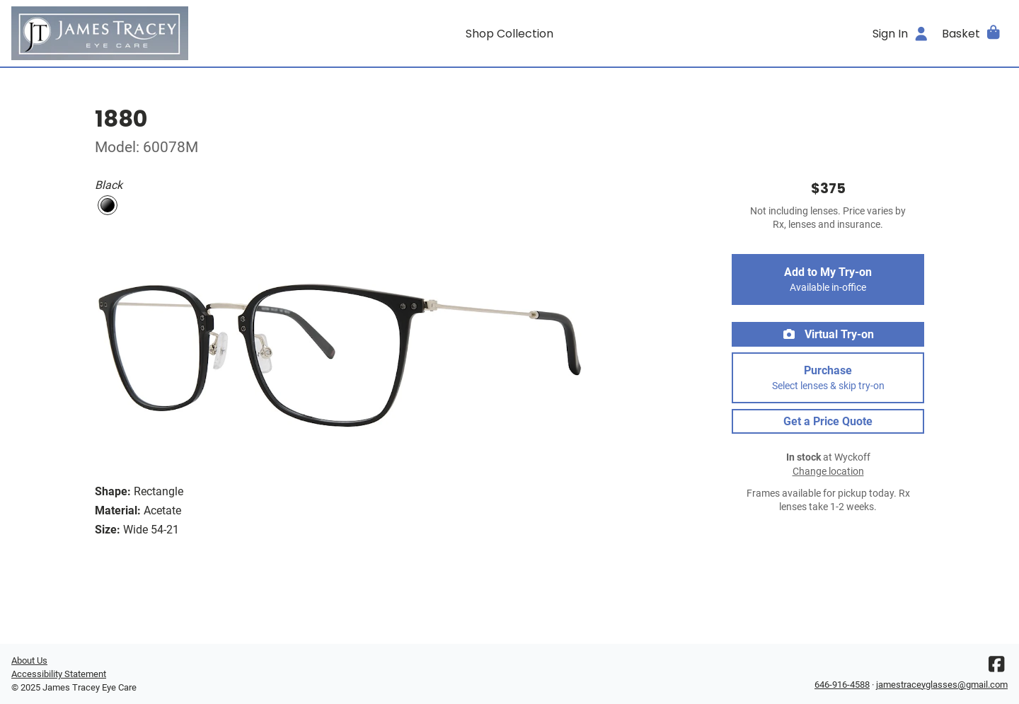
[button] (972, 33)
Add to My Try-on (828, 279)
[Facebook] (996, 667)
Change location (828, 472)
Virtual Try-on (828, 334)
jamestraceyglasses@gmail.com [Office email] (942, 684)
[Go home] (135, 33)
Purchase (828, 378)
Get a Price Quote (828, 421)
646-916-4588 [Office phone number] (842, 684)
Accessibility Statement (58, 674)
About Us (29, 660)
